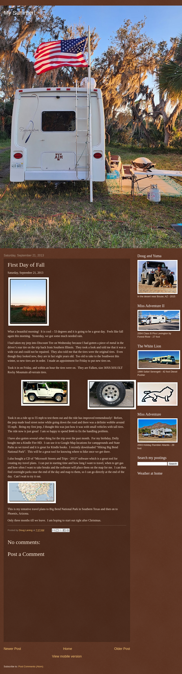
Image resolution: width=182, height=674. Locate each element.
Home (67, 649)
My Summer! (19, 13)
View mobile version (67, 656)
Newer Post (12, 649)
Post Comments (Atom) (30, 666)
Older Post (122, 649)
